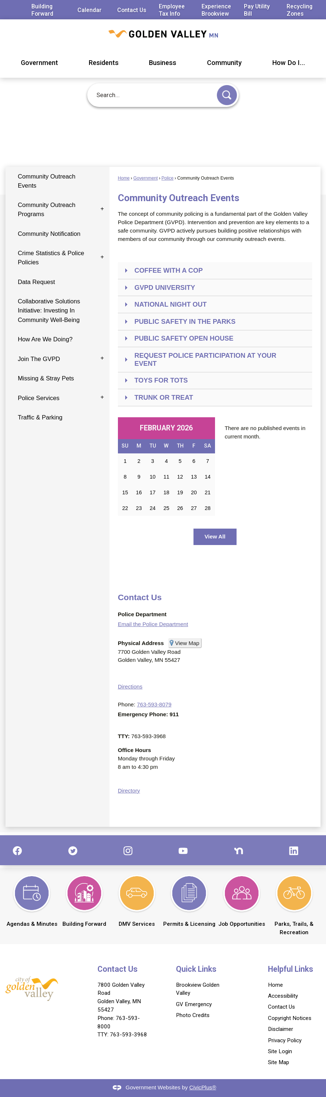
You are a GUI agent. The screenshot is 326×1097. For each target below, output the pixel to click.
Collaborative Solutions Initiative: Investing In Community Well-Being (49, 310)
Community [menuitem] (224, 62)
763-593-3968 (128, 1034)
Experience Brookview (216, 10)
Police (167, 178)
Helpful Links (290, 969)
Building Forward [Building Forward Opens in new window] (42, 10)
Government (145, 178)
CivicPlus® (202, 1087)
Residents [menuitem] (104, 62)
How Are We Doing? (45, 339)
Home (124, 178)
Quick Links (196, 969)
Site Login (280, 1051)
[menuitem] (57, 181)
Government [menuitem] (39, 62)
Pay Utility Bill (257, 10)
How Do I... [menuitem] (288, 62)
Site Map (278, 1062)
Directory (129, 790)
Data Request (36, 282)
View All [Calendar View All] (214, 536)
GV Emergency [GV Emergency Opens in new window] (194, 1004)
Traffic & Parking (40, 417)
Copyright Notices (289, 1018)
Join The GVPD (39, 359)
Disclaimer (280, 1029)
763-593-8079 (154, 704)
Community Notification (49, 233)
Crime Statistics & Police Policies (51, 258)
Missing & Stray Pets (46, 378)
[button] (227, 95)
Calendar (89, 10)
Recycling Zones (299, 10)
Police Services (39, 398)
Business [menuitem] (162, 62)
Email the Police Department (153, 624)
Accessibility (283, 996)
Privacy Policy (285, 1040)
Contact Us (131, 10)
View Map (187, 643)
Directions (130, 686)
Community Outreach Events (47, 181)
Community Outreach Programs (47, 210)
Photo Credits (193, 1015)
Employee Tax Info (172, 10)
